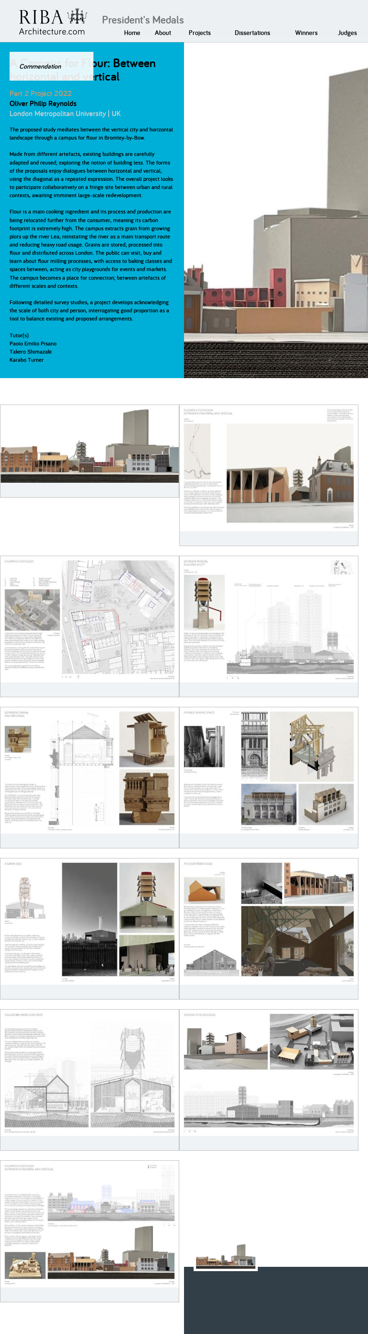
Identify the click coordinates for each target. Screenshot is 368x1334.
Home (132, 32)
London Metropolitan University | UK (65, 113)
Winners (306, 32)
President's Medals (143, 19)
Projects (200, 32)
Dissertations (252, 32)
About (163, 32)
